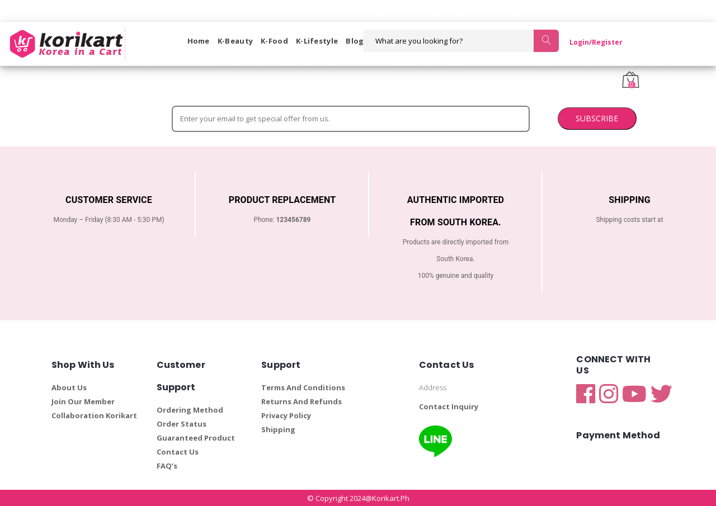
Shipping (278, 429)
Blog (355, 41)
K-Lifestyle (317, 41)
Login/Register (586, 42)
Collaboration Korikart (94, 415)
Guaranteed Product (196, 437)
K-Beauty (235, 41)
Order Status (181, 423)
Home (198, 41)
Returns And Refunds (301, 401)
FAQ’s (167, 465)
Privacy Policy (286, 415)
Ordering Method (190, 409)
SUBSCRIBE (495, 117)
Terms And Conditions (303, 387)
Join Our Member (83, 401)
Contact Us (178, 451)
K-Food (274, 41)
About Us (69, 387)
